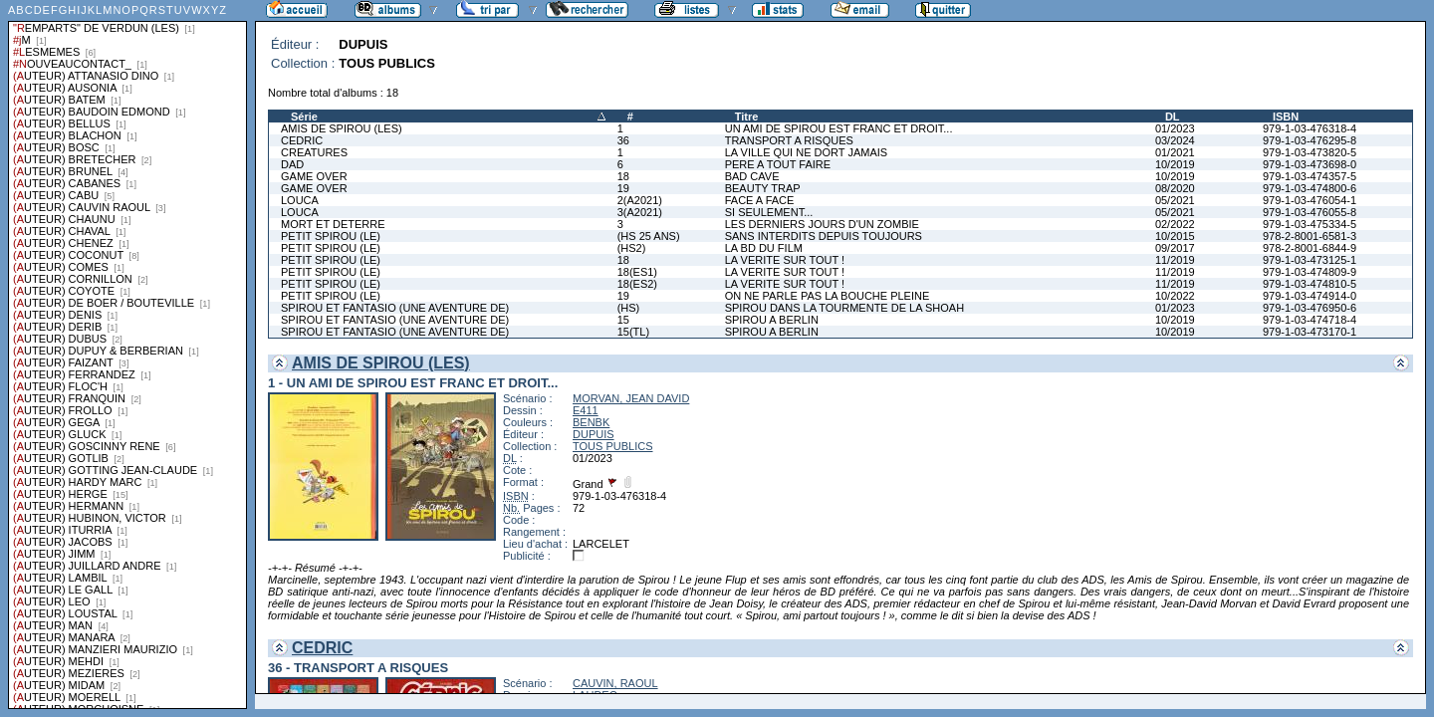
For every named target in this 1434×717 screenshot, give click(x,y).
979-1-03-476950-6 (1309, 308)
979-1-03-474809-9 (1309, 272)
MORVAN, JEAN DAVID (631, 398)
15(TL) (633, 332)
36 (623, 140)
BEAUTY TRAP (763, 188)
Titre (747, 116)
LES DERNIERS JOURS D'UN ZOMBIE (822, 224)
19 (623, 188)
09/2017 (1175, 248)
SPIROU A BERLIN (772, 320)
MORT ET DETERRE (333, 224)
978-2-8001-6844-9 (1309, 248)
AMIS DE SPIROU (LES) (341, 128)
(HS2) (631, 248)
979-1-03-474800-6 (1309, 188)
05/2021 (1175, 200)
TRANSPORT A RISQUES (789, 140)
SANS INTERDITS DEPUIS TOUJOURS (823, 236)
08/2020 (1175, 188)
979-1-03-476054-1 (1309, 200)
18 (623, 176)
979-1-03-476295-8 (1309, 140)
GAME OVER (314, 176)
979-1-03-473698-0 (1309, 164)
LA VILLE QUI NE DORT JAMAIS (806, 152)
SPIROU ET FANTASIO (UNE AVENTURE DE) (395, 308)
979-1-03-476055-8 (1309, 212)
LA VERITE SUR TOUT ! (784, 260)
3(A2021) (639, 212)
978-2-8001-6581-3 (1309, 236)
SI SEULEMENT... (769, 212)
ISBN (1286, 116)
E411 (585, 410)
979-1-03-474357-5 (1309, 176)
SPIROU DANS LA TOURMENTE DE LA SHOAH (844, 308)
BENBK (591, 422)
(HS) (628, 308)
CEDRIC (302, 140)
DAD (292, 164)
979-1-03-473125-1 (1309, 260)
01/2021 (1175, 152)
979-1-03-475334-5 (1309, 224)
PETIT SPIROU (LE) (330, 236)
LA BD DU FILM (764, 248)
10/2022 (1175, 296)
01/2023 (1175, 128)
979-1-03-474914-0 (1309, 296)
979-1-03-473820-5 (1309, 152)
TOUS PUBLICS (613, 446)
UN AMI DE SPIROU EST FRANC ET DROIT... (839, 128)
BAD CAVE (752, 176)
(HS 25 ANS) (648, 236)
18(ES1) (637, 272)
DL (1172, 116)
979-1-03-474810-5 (1309, 284)
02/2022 (1175, 224)
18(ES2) (637, 284)
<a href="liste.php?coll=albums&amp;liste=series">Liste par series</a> (127, 354)
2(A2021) (639, 200)
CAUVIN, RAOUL (615, 683)
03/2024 (1175, 140)
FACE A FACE (760, 200)
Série (304, 116)
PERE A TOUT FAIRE (778, 164)
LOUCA (300, 200)
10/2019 (1175, 164)
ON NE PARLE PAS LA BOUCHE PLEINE (827, 296)
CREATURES (314, 152)
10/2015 (1175, 236)
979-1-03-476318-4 (1309, 128)
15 (623, 320)
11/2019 (1175, 260)
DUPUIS (593, 434)
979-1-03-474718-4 (1309, 320)
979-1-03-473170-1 (1309, 332)
